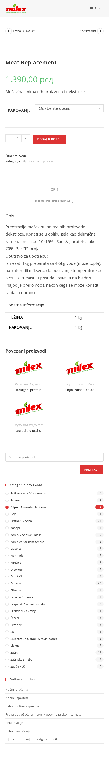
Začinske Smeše (21, 659)
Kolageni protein (28, 390)
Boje (13, 514)
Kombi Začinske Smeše (26, 535)
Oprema (16, 583)
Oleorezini (17, 569)
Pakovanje (19, 110)
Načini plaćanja (16, 689)
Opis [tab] (54, 189)
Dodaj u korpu (49, 139)
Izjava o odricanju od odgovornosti (31, 739)
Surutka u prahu (28, 430)
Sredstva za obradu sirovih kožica (33, 639)
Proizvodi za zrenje (23, 611)
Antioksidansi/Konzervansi (28, 493)
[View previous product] (8, 31)
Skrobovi (16, 625)
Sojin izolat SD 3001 (80, 390)
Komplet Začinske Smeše (27, 542)
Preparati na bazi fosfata (27, 604)
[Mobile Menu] (95, 8)
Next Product (87, 31)
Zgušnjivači (17, 666)
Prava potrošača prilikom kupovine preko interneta (43, 714)
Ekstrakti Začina (21, 521)
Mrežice (15, 562)
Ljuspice (15, 549)
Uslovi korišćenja (18, 731)
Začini (14, 652)
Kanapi (15, 528)
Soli (12, 632)
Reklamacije (14, 723)
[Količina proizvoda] (18, 138)
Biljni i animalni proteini (37, 161)
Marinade (16, 556)
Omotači (16, 576)
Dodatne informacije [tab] (54, 200)
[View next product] (100, 31)
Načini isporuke (17, 698)
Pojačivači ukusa (21, 597)
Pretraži (91, 470)
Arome (15, 500)
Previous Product (23, 31)
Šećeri (14, 618)
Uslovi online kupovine (22, 706)
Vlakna (14, 646)
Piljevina (16, 590)
